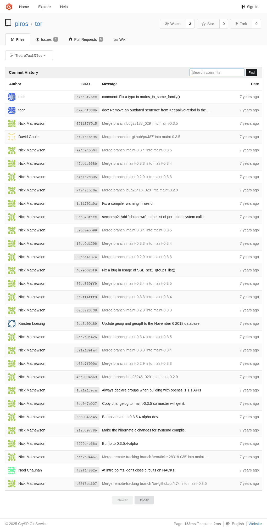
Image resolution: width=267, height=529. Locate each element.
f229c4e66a (86, 444)
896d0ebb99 (86, 230)
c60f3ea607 (86, 484)
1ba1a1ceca (86, 391)
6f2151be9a (86, 137)
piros (22, 23)
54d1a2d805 (86, 177)
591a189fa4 (86, 350)
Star (208, 24)
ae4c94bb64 (86, 150)
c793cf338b (86, 110)
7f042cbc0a (86, 190)
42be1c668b (86, 164)
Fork (241, 24)
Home (24, 7)
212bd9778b (86, 431)
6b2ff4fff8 (86, 297)
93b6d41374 (86, 257)
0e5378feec (86, 217)
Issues (47, 39)
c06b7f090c (86, 364)
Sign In (249, 7)
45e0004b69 (86, 377)
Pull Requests (86, 39)
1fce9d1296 (86, 244)
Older (144, 500)
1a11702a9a (86, 204)
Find (252, 73)
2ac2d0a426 (86, 337)
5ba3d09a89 (86, 324)
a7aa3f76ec (86, 97)
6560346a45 (86, 417)
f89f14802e (86, 471)
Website (255, 524)
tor (38, 23)
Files (18, 39)
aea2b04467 (86, 457)
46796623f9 (86, 270)
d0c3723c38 (86, 310)
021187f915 (86, 124)
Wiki (120, 39)
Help (64, 7)
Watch (172, 24)
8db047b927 (86, 404)
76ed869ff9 (86, 284)
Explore (44, 7)
